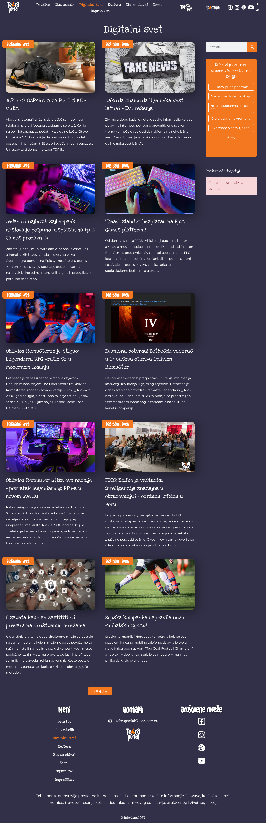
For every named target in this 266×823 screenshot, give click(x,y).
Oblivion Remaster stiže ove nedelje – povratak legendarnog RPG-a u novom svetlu (49, 488)
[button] (100, 691)
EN (257, 4)
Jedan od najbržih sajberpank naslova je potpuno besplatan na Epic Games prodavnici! (50, 229)
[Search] (252, 47)
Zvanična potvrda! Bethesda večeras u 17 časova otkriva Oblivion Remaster (149, 359)
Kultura (114, 4)
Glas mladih (64, 4)
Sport (157, 4)
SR (257, 10)
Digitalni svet (91, 4)
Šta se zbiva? (137, 4)
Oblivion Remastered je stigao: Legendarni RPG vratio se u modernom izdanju (42, 359)
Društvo (43, 4)
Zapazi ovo (64, 771)
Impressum (100, 10)
